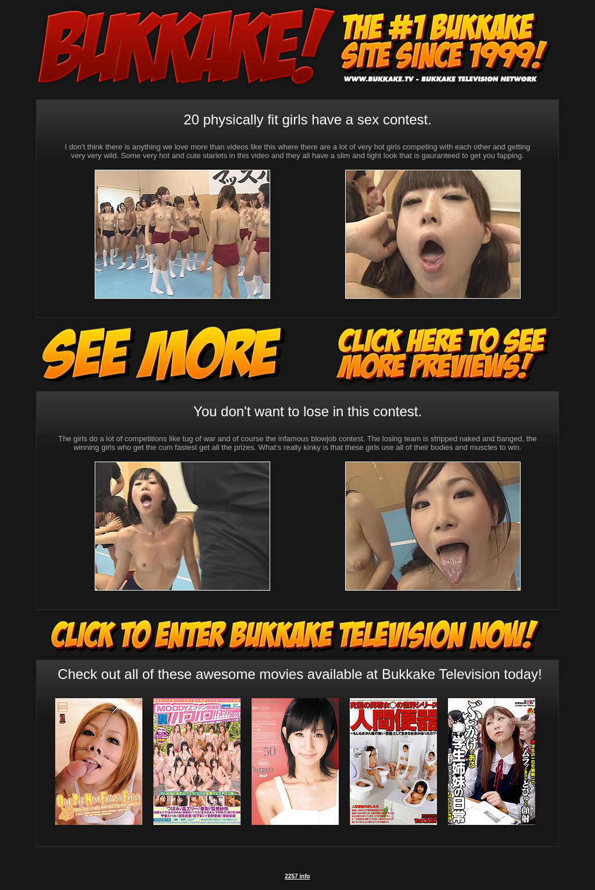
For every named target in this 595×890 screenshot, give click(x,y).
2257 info (297, 876)
